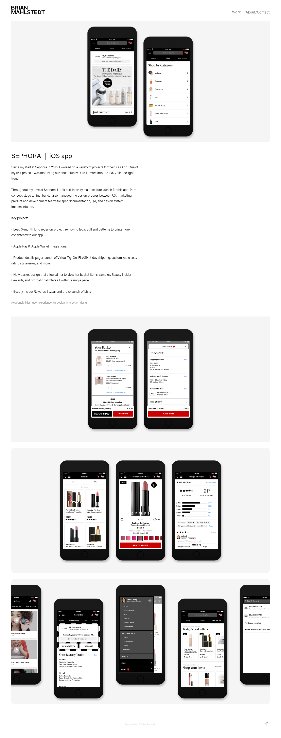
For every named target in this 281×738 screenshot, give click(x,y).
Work (236, 12)
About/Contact (258, 12)
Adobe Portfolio (147, 724)
